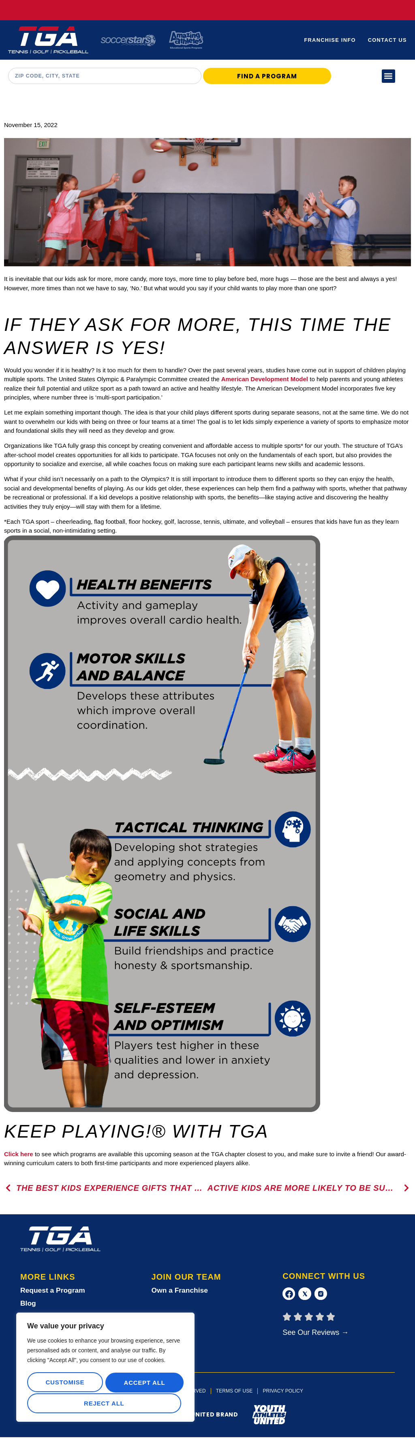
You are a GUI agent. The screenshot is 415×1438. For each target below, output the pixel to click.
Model (299, 379)
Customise (64, 1383)
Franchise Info (329, 40)
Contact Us (387, 40)
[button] (388, 76)
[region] (105, 1368)
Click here (18, 1154)
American (235, 379)
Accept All (105, 1403)
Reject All (142, 1383)
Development (269, 379)
